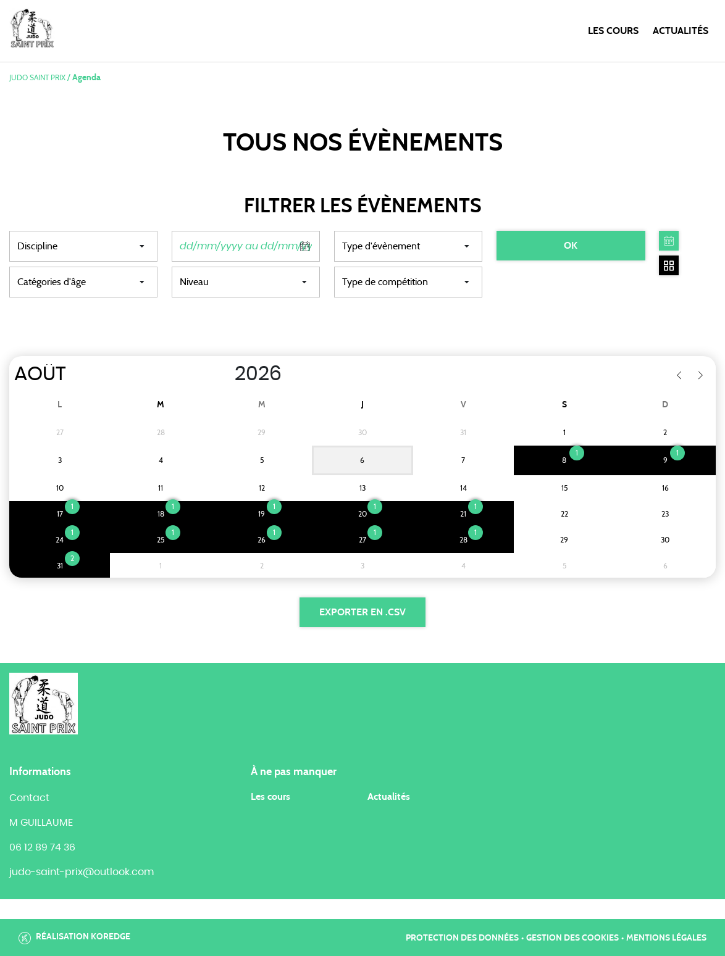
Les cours (613, 31)
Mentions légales (666, 938)
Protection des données (462, 938)
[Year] (222, 374)
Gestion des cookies (572, 938)
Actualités (680, 31)
